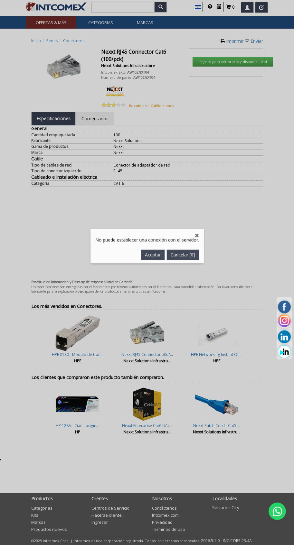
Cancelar (183, 217)
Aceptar (153, 217)
